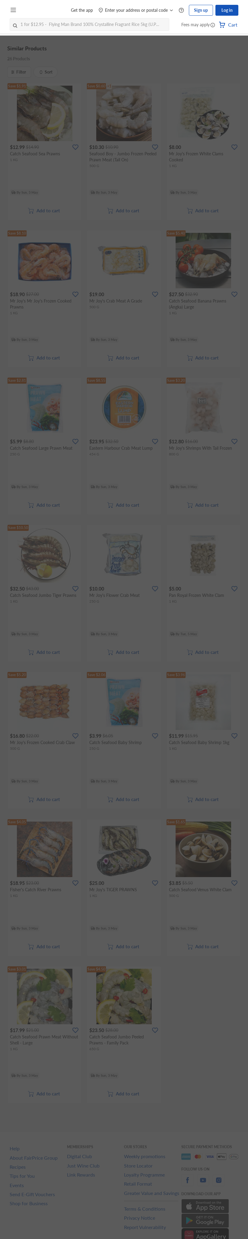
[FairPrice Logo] (36, 10)
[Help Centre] (181, 10)
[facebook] (187, 1184)
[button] (212, 25)
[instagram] (219, 1184)
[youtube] (203, 1184)
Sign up (201, 10)
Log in (227, 10)
